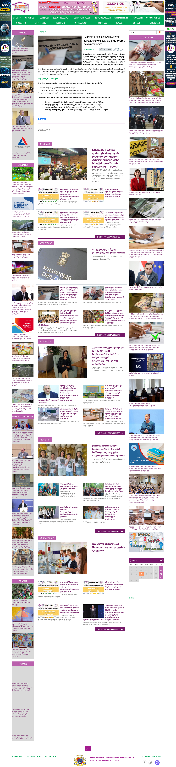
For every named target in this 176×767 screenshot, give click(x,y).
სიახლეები (31, 18)
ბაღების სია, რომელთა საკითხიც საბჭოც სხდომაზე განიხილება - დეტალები (21, 358)
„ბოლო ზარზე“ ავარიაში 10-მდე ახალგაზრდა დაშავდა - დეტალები (21, 278)
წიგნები (137, 23)
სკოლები (44, 18)
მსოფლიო (137, 18)
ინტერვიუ (60, 23)
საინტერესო (81, 23)
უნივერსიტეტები (82, 18)
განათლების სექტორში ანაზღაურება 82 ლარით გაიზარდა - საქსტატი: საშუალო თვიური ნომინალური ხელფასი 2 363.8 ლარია (145, 65)
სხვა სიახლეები (154, 18)
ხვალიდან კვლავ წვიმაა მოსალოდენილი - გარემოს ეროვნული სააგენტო (21, 234)
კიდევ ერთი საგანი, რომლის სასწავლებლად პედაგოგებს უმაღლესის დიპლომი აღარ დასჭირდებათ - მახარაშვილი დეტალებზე (144, 437)
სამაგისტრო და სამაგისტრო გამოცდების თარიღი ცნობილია (21, 155)
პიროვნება (40, 23)
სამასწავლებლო (61, 18)
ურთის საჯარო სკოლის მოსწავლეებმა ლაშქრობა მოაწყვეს (21, 602)
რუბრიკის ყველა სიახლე (110, 237)
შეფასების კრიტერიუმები (48, 79)
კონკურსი (155, 23)
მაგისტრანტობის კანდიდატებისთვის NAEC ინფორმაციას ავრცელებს (21, 214)
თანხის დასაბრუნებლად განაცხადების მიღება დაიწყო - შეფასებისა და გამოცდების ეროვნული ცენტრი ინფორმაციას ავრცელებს (22, 74)
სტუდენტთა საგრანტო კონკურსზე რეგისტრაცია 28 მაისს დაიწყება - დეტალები (21, 336)
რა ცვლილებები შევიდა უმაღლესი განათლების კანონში (20, 51)
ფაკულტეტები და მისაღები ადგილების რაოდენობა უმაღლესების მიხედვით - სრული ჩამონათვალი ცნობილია (21, 492)
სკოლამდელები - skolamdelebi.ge (111, 18)
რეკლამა (50, 756)
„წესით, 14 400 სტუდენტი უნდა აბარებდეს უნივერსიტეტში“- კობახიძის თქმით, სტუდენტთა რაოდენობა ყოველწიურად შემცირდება (22, 437)
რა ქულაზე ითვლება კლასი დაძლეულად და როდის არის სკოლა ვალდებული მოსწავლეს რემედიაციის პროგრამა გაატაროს (144, 347)
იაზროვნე (102, 23)
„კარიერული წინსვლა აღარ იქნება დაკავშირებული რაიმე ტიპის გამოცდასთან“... (22, 128)
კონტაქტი (17, 756)
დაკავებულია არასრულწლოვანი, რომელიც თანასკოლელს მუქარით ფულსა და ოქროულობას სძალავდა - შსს (146, 161)
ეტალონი (21, 23)
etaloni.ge (133, 598)
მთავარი (17, 18)
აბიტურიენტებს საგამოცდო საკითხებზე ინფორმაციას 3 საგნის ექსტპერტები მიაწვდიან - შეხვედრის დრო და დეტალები (145, 468)
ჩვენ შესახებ (34, 756)
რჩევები (120, 23)
